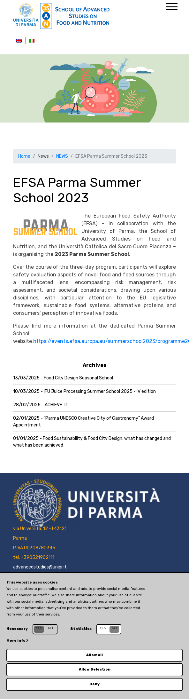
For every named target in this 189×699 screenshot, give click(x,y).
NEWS (62, 156)
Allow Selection (94, 669)
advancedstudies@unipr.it (40, 567)
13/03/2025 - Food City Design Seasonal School (63, 378)
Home (24, 156)
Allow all (94, 655)
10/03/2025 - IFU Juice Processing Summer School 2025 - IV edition (84, 391)
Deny (94, 684)
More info (17, 641)
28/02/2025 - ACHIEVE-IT (40, 405)
